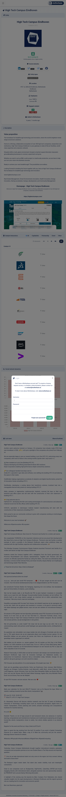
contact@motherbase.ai (33, 387)
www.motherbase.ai (45, 391)
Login (49, 418)
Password (16, 404)
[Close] (52, 378)
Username (16, 397)
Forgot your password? (38, 418)
